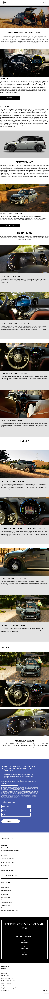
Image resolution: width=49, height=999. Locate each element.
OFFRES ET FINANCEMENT (7, 862)
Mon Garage (4, 907)
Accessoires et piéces (6, 902)
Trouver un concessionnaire (7, 858)
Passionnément (5, 887)
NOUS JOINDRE (5, 971)
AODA (2, 985)
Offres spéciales (5, 865)
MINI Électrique (5, 885)
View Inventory (10, 97)
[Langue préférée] (16, 806)
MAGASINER (4, 845)
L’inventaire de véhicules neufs (8, 848)
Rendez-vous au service (6, 900)
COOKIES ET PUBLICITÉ (7, 978)
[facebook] (23, 928)
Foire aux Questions (6, 890)
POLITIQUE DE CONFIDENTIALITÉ (9, 980)
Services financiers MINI (7, 870)
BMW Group (4, 973)
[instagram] (26, 928)
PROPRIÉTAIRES (5, 894)
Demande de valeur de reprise (8, 868)
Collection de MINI (5, 905)
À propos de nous (5, 966)
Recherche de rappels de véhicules (9, 910)
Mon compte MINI (5, 897)
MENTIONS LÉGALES (6, 983)
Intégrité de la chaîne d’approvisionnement (11, 988)
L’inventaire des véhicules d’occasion (10, 850)
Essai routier (4, 855)
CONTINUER (10, 821)
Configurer (3, 853)
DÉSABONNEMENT (5, 976)
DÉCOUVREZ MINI (5, 882)
